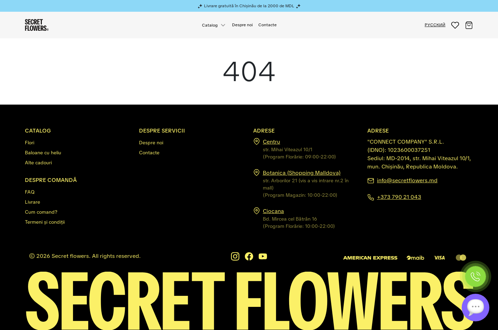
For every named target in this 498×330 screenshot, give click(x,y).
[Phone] (475, 276)
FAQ (30, 192)
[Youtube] (263, 256)
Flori (29, 142)
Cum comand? (41, 212)
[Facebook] (249, 256)
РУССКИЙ (435, 25)
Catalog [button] (210, 25)
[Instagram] (235, 256)
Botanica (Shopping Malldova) (302, 172)
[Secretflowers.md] (249, 300)
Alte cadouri (38, 162)
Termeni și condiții (45, 222)
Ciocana (273, 211)
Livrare (32, 202)
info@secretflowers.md (407, 180)
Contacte (267, 25)
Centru (271, 141)
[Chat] (475, 307)
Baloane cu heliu (43, 152)
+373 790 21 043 (399, 197)
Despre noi (242, 25)
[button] (455, 25)
